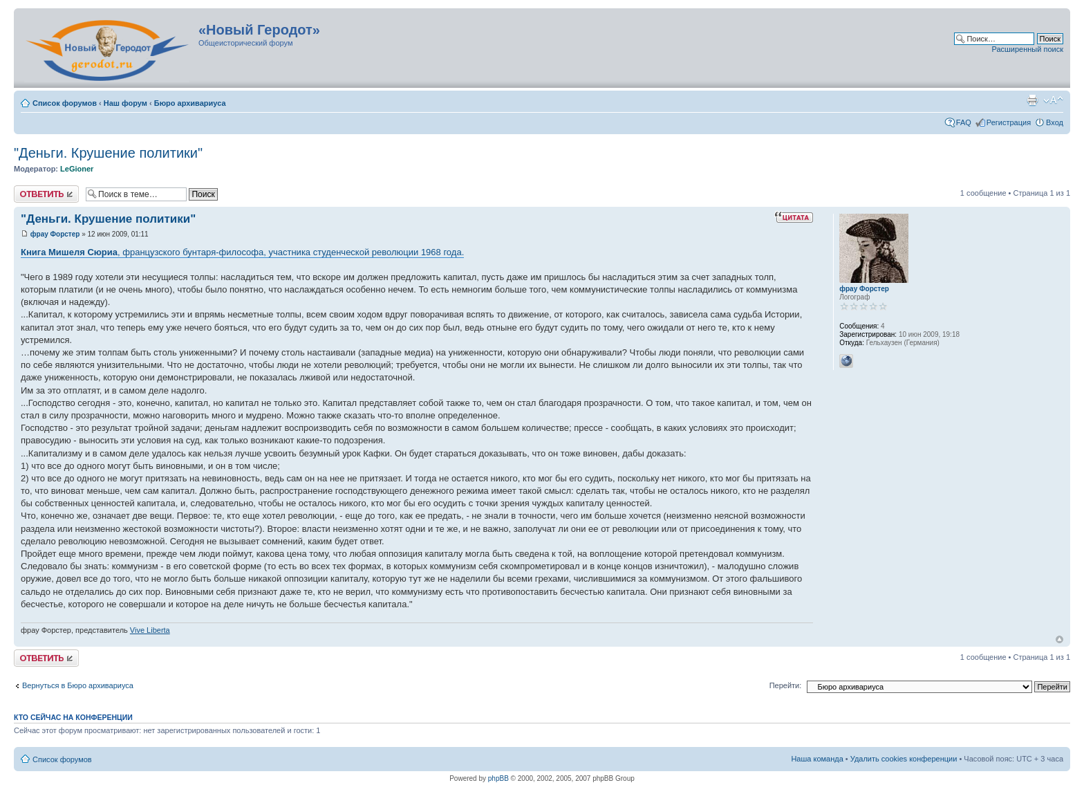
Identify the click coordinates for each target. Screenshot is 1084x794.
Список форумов (64, 103)
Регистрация (1009, 122)
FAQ (963, 122)
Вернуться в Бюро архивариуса (77, 685)
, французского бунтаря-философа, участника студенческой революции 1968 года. (242, 252)
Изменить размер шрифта (1053, 100)
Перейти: (785, 685)
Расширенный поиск (1027, 49)
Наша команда (817, 759)
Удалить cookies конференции (903, 759)
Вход (1054, 122)
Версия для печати (1032, 100)
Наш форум (125, 103)
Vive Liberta (150, 630)
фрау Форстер (55, 234)
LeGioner (76, 169)
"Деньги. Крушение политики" (108, 152)
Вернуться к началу (1059, 639)
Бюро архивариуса (190, 103)
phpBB (498, 778)
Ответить (46, 194)
